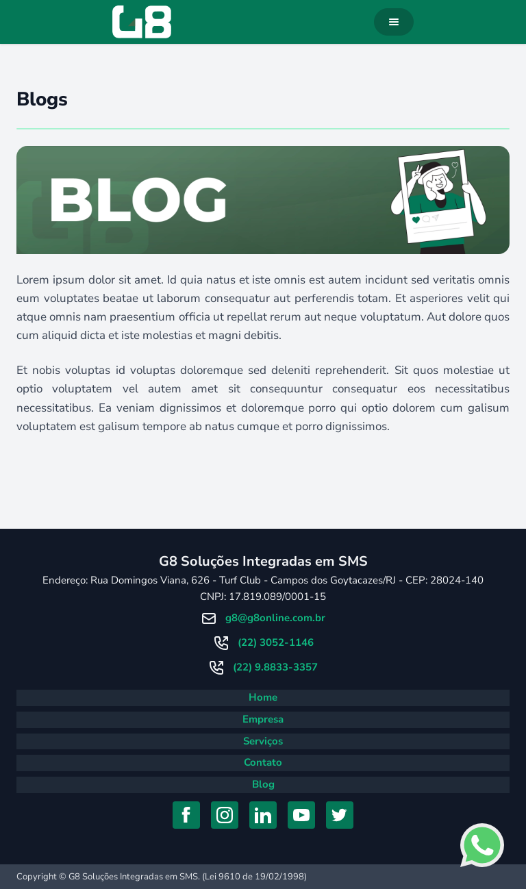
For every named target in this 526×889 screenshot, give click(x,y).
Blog (263, 784)
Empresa (263, 719)
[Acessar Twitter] (339, 815)
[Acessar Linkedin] (263, 815)
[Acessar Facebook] (186, 815)
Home (263, 697)
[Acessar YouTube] (301, 815)
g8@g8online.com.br (275, 618)
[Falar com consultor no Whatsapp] (482, 845)
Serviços (263, 741)
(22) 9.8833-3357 (275, 667)
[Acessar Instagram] (224, 815)
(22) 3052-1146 (276, 642)
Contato (263, 762)
